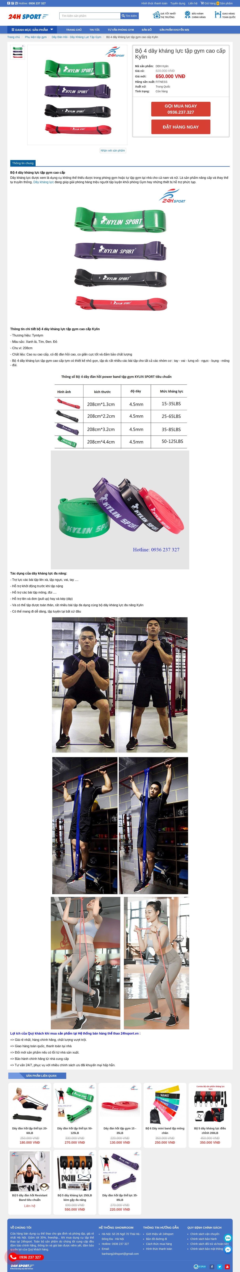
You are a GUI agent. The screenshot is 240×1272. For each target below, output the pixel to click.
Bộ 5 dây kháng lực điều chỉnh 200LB (210, 1131)
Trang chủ (13, 37)
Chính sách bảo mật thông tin (208, 1248)
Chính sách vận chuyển (204, 1234)
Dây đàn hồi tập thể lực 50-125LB (75, 1131)
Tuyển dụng (177, 3)
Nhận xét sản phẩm (113, 150)
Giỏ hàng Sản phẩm (216, 2)
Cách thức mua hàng (159, 1243)
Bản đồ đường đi (156, 1239)
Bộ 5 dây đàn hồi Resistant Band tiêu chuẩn (29, 1197)
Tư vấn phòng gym (121, 29)
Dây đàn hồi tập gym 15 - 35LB (120, 1131)
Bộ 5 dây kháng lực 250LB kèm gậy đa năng (75, 1197)
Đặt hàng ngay (181, 127)
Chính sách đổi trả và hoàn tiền (209, 1243)
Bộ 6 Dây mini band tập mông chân (165, 1131)
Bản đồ (147, 29)
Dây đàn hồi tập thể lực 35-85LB (120, 1197)
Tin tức (95, 29)
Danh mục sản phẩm (32, 29)
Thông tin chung (23, 163)
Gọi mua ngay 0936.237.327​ (181, 109)
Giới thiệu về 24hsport (159, 1234)
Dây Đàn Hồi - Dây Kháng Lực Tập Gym (76, 37)
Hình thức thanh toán (154, 3)
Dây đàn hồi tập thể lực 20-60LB (29, 1131)
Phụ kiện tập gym (36, 37)
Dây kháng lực (43, 182)
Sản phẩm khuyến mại (174, 29)
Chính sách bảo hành (203, 1239)
